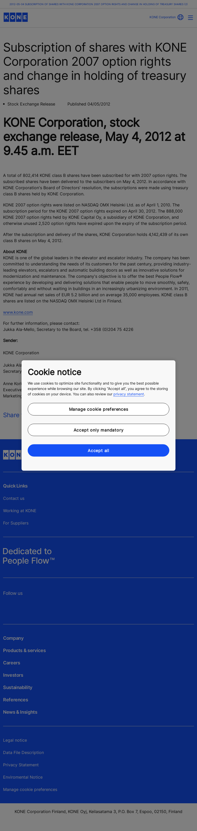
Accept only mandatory (99, 429)
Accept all (98, 450)
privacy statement (128, 394)
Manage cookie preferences (98, 409)
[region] (98, 415)
